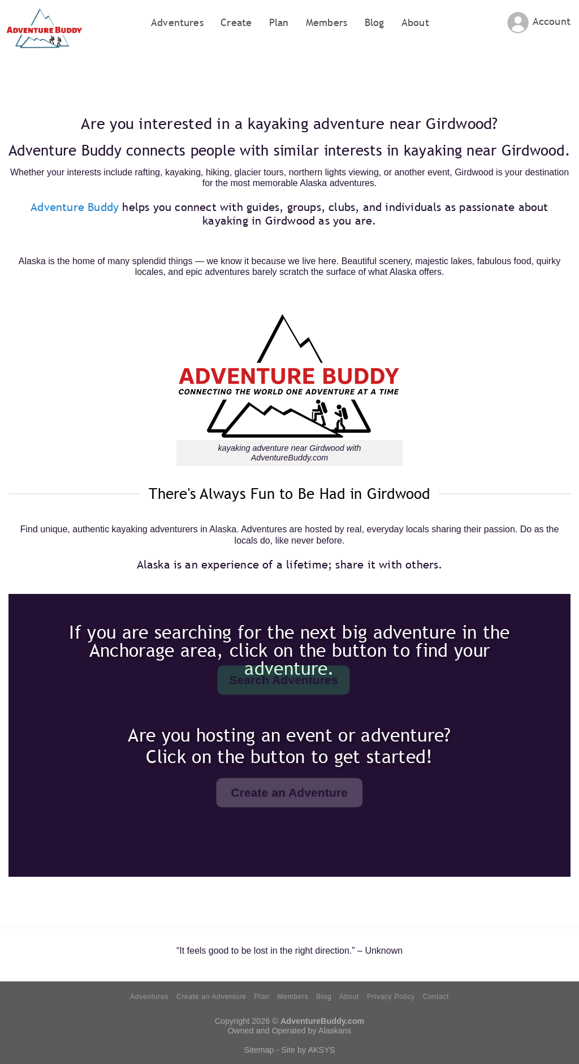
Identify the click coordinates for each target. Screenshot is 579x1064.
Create (236, 22)
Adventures (177, 22)
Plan (279, 22)
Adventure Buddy (75, 207)
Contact (435, 997)
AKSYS (321, 1049)
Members (326, 22)
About (415, 22)
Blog (374, 22)
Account (552, 21)
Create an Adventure (211, 997)
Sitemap (259, 1049)
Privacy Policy (391, 997)
